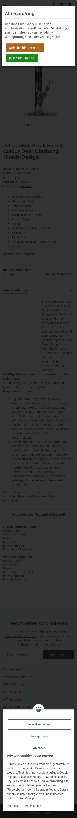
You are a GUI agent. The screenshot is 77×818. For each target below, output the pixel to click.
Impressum (14, 805)
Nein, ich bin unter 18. (24, 48)
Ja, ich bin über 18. (22, 58)
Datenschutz (33, 805)
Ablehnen (39, 748)
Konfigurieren (39, 736)
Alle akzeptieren (39, 724)
